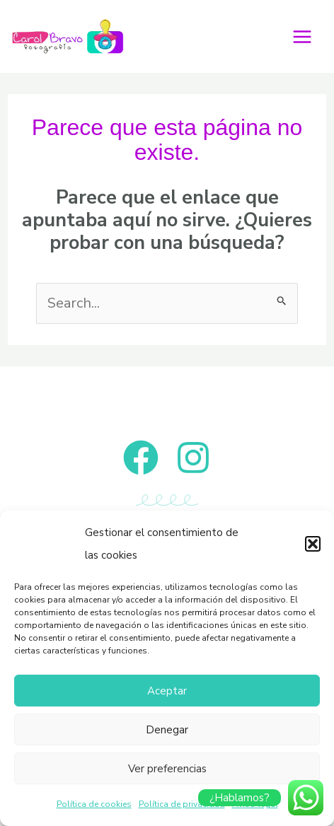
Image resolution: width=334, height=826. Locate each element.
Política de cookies (94, 804)
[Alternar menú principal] (302, 37)
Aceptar (167, 691)
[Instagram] (193, 457)
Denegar (167, 730)
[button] (313, 544)
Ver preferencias (167, 769)
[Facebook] (141, 457)
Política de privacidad (182, 804)
